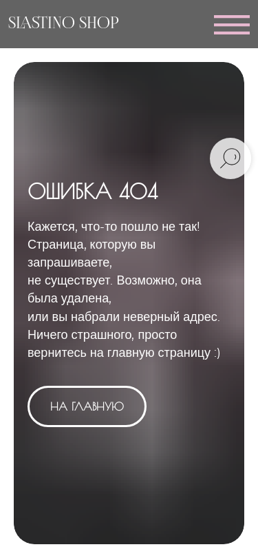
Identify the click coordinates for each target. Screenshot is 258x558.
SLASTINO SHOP (63, 24)
